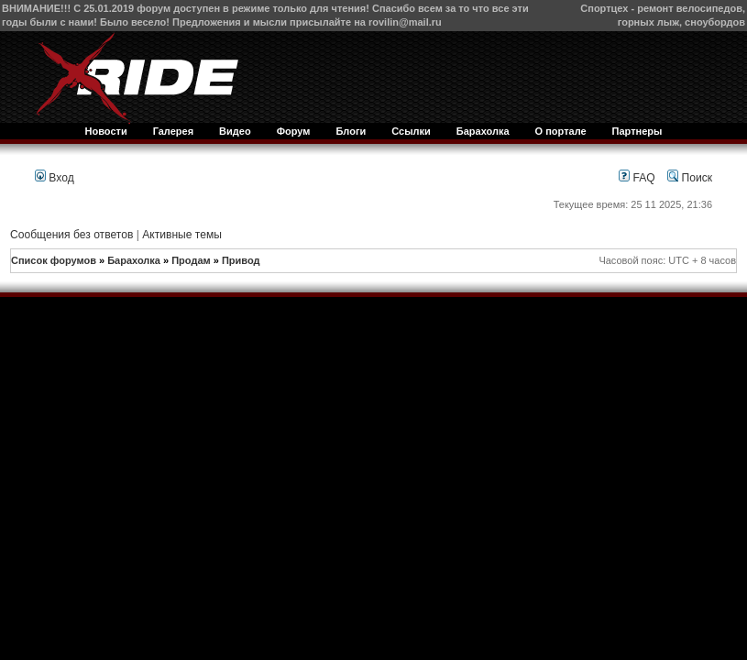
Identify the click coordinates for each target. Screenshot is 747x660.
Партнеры (637, 131)
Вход (54, 177)
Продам (190, 260)
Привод (241, 260)
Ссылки (411, 131)
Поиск (689, 177)
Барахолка (483, 131)
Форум (294, 131)
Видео (235, 131)
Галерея (173, 131)
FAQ (637, 177)
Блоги (350, 131)
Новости (106, 131)
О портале (561, 131)
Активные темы (182, 234)
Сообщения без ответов (71, 234)
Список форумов (53, 260)
